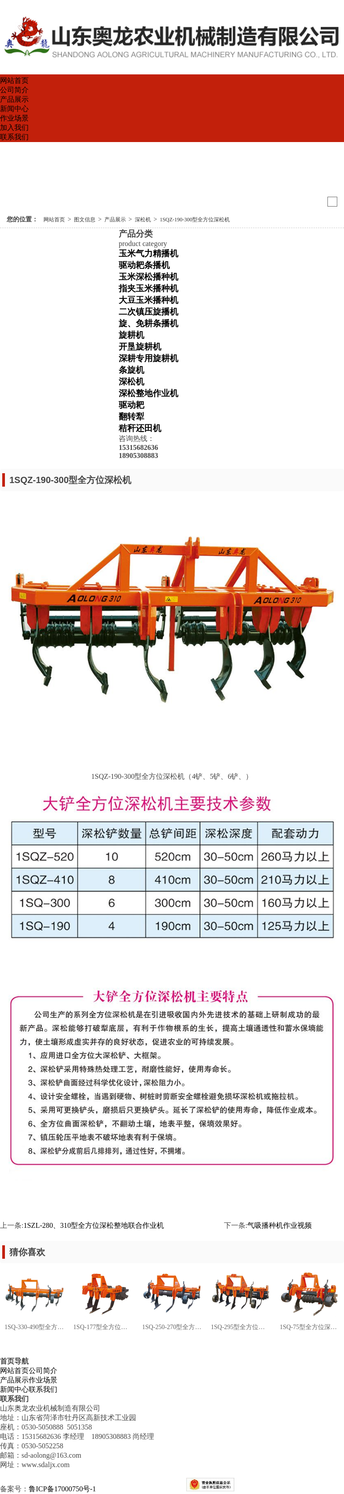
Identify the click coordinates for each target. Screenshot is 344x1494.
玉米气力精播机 (148, 253)
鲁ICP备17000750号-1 (62, 1489)
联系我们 (14, 137)
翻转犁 (131, 416)
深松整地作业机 (148, 393)
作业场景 (14, 118)
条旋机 (131, 370)
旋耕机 (131, 335)
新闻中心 (14, 108)
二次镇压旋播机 (148, 311)
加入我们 (14, 127)
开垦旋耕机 (140, 346)
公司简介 (14, 90)
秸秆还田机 (140, 428)
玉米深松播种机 (148, 276)
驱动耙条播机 (144, 265)
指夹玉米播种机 (148, 288)
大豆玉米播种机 (148, 300)
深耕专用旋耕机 (148, 358)
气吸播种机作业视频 (279, 1225)
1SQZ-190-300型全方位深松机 (195, 219)
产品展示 (14, 99)
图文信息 (84, 219)
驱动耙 (131, 405)
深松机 (143, 219)
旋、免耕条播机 (148, 323)
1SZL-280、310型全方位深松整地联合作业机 (93, 1225)
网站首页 (14, 80)
